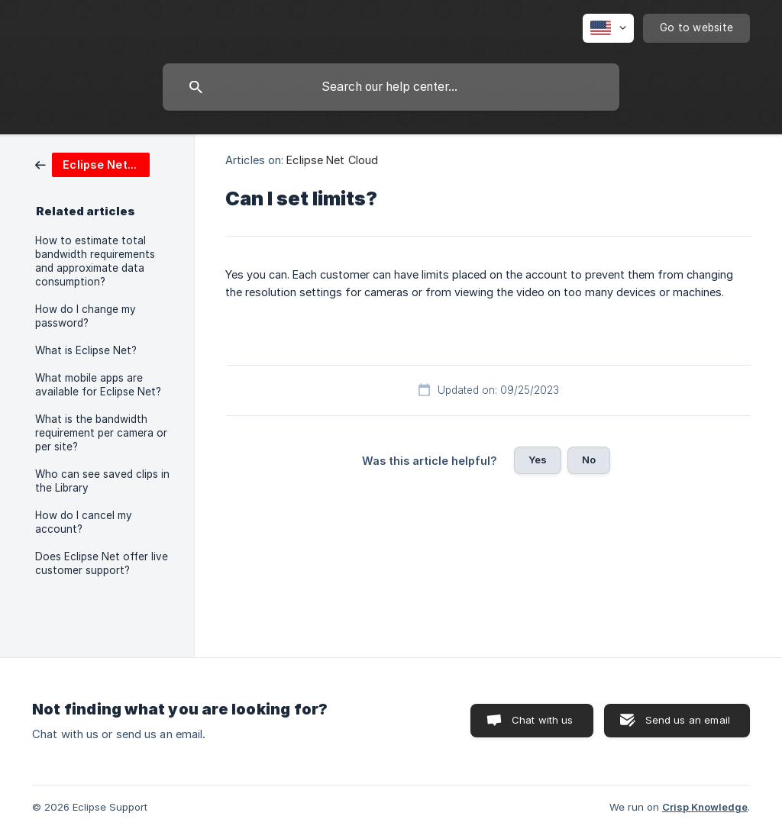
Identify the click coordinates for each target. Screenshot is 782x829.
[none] (608, 28)
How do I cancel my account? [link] (83, 522)
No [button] (589, 459)
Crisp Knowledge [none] (705, 807)
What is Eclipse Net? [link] (86, 350)
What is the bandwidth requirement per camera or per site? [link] (101, 433)
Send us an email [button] (687, 720)
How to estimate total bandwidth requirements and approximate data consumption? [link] (95, 261)
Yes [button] (537, 459)
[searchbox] (391, 87)
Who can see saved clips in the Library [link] (102, 481)
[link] (92, 163)
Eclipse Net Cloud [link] (332, 159)
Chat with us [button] (543, 720)
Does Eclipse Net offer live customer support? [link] (101, 563)
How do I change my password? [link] (85, 316)
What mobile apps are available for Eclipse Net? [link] (98, 385)
